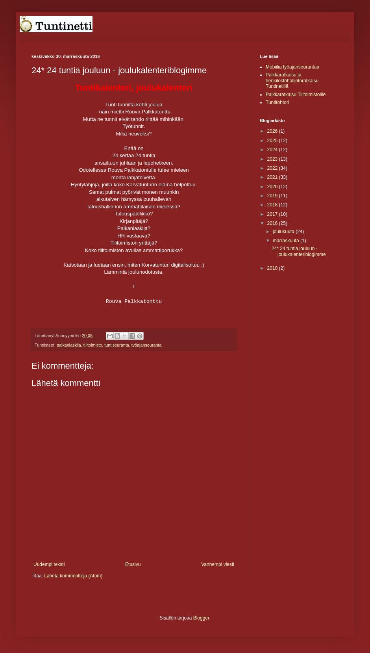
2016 (273, 223)
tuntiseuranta (116, 345)
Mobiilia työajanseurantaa (292, 67)
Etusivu (133, 564)
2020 (273, 186)
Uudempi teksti (49, 564)
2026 (273, 131)
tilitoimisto (92, 345)
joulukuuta (284, 231)
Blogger (201, 618)
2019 (273, 195)
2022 (273, 168)
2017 (273, 214)
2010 (273, 268)
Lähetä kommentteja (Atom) (73, 576)
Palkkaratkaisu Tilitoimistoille (296, 94)
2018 (273, 205)
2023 (273, 159)
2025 (273, 140)
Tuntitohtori (277, 102)
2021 (273, 177)
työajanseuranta (146, 345)
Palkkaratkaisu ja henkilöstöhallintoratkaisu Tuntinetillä (292, 80)
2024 (273, 149)
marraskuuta (286, 240)
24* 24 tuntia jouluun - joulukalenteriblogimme (299, 251)
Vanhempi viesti (217, 564)
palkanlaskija (69, 345)
